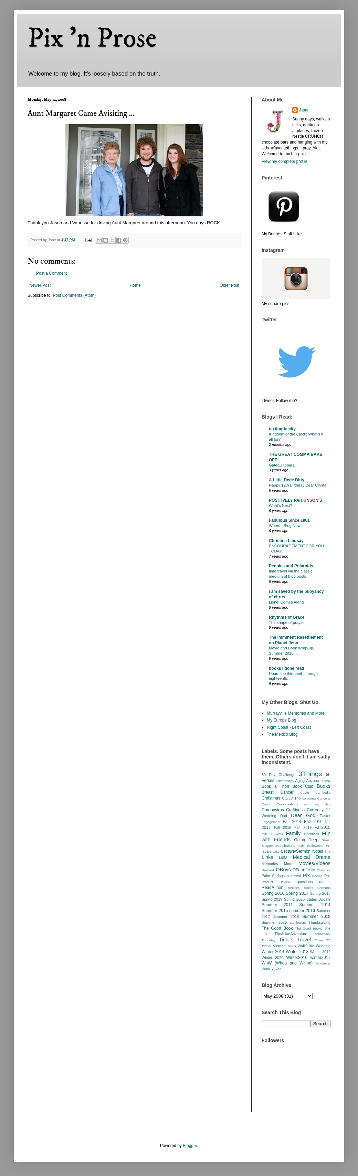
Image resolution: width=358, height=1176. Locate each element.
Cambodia (322, 792)
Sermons (323, 888)
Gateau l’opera (282, 465)
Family (293, 833)
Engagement (271, 822)
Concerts (323, 798)
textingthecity (282, 429)
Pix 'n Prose (92, 38)
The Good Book (277, 928)
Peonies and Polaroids (291, 566)
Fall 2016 (313, 821)
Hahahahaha (285, 845)
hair (301, 845)
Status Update (318, 899)
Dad (283, 816)
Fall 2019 (303, 827)
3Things (310, 773)
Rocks (308, 888)
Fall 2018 (282, 827)
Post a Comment (51, 273)
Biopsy (325, 781)
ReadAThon (272, 887)
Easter (325, 816)
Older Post (229, 285)
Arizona (312, 780)
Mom (288, 864)
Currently (315, 809)
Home (135, 285)
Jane (303, 110)
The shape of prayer (286, 622)
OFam (298, 870)
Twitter (266, 946)
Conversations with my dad (303, 804)
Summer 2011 (277, 904)
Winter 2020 (272, 958)
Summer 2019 (316, 916)
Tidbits (286, 939)
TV (328, 940)
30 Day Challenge (278, 775)
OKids (310, 870)
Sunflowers (297, 922)
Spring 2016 (273, 893)
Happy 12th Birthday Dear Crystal (298, 485)
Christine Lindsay (286, 540)
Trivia (319, 940)
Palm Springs (273, 876)
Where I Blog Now (285, 525)
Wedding (323, 946)
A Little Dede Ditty (286, 480)
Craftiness (295, 809)
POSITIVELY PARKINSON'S (295, 500)
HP (328, 845)
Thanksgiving (319, 922)
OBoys (283, 869)
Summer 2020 (274, 922)
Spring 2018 (320, 893)
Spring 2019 (272, 899)
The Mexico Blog (282, 734)
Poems (317, 876)
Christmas (271, 798)
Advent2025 (285, 781)
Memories (270, 864)
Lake (276, 851)
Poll (327, 876)
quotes (324, 882)
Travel (304, 939)
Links (267, 857)
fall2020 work (272, 834)
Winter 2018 (297, 951)
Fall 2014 (292, 821)
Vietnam (279, 946)
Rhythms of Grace (286, 617)
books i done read (286, 668)
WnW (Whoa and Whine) (287, 963)
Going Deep (306, 839)
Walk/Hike (305, 946)
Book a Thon (275, 786)
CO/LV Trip (291, 798)
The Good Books (308, 928)
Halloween (315, 845)
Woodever (322, 963)
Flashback (311, 834)
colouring (309, 798)
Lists (283, 857)
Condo (266, 804)
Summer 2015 (275, 910)
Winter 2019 (320, 952)
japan (266, 851)
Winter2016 (296, 957)
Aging (300, 780)
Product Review (276, 882)
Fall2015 (322, 827)
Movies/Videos (314, 863)
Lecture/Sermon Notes (302, 851)
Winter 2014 (273, 951)
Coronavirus (273, 809)
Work (266, 969)
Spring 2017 (297, 893)
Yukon (276, 969)
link (327, 851)
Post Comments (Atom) (74, 295)
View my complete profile (284, 161)
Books (323, 786)
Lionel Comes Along (286, 602)
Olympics (323, 870)
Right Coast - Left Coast (289, 727)
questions (305, 882)
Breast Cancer (278, 792)
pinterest (294, 876)
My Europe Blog (281, 720)
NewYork (268, 870)
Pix (306, 875)
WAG (292, 946)
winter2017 (320, 957)
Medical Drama (311, 857)
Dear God (303, 815)
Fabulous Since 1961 (289, 520)
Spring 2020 (294, 899)
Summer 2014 (314, 904)
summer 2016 (302, 910)
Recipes (294, 888)
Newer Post (40, 285)
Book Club (302, 786)
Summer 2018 (286, 916)
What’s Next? (280, 505)
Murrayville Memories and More (296, 713)
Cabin (304, 792)
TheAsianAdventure (291, 934)
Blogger (190, 1145)
